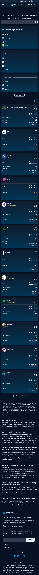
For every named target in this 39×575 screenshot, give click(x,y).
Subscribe (30, 539)
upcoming (19, 95)
